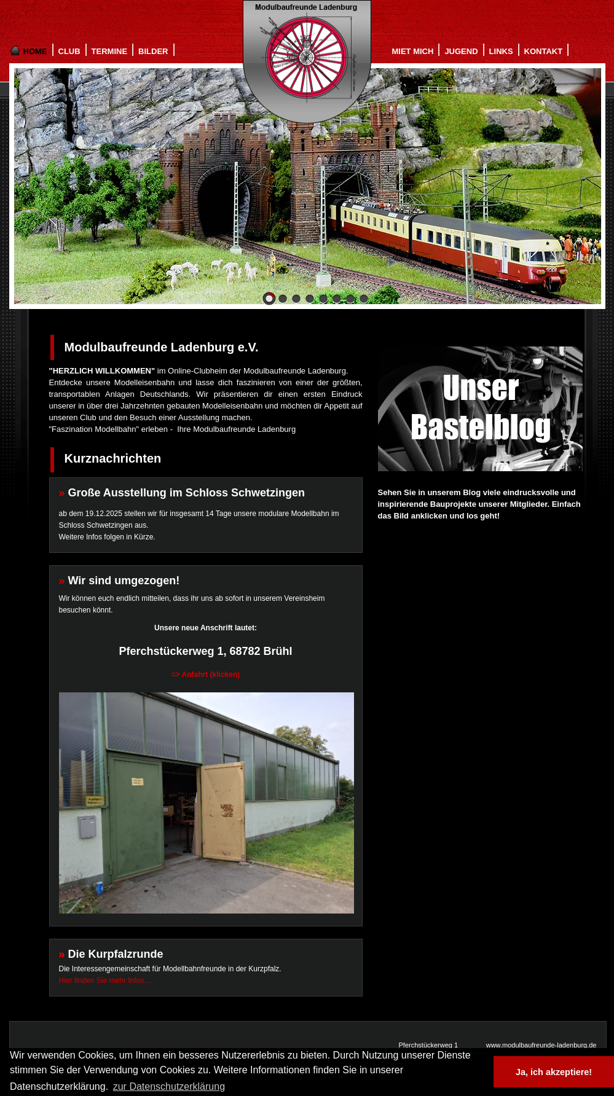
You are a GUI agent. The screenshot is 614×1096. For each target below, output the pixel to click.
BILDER (153, 51)
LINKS (501, 51)
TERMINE (110, 51)
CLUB (69, 51)
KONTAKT (543, 51)
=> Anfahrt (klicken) (205, 674)
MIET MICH (413, 51)
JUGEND (461, 51)
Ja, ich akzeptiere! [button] (554, 1072)
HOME (35, 51)
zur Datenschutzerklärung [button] (169, 1086)
